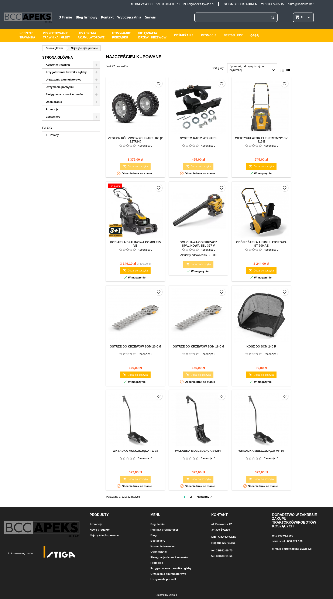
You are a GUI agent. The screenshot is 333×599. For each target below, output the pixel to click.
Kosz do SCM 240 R (261, 346)
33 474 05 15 (275, 4)
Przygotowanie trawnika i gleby (66, 72)
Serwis (150, 17)
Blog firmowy (86, 17)
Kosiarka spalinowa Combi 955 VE (135, 243)
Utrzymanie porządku (59, 87)
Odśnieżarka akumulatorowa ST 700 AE (261, 243)
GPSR (254, 35)
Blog (47, 128)
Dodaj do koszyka (135, 166)
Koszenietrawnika (27, 35)
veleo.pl (173, 594)
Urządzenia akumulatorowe (63, 79)
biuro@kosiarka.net (300, 4)
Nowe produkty (100, 529)
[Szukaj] (236, 17)
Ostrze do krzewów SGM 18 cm (198, 346)
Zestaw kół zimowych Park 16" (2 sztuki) (135, 139)
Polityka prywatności (164, 529)
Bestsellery (233, 35)
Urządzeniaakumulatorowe (91, 35)
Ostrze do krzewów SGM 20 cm (135, 346)
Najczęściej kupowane (104, 535)
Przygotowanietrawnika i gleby (56, 35)
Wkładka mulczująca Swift (198, 450)
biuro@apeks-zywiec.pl (198, 4)
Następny (205, 497)
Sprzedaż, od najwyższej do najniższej (253, 69)
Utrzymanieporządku (121, 35)
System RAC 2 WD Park (198, 138)
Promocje (208, 35)
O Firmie (65, 17)
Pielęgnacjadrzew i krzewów (152, 35)
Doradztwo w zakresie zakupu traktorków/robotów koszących (294, 520)
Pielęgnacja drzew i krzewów (64, 94)
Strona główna (57, 57)
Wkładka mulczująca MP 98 (261, 450)
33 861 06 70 (170, 4)
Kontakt (107, 17)
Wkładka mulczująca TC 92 (135, 450)
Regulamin (158, 524)
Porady (54, 135)
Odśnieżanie (183, 35)
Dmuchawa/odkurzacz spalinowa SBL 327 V (198, 243)
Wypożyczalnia (129, 17)
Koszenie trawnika (58, 64)
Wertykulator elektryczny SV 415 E (261, 139)
